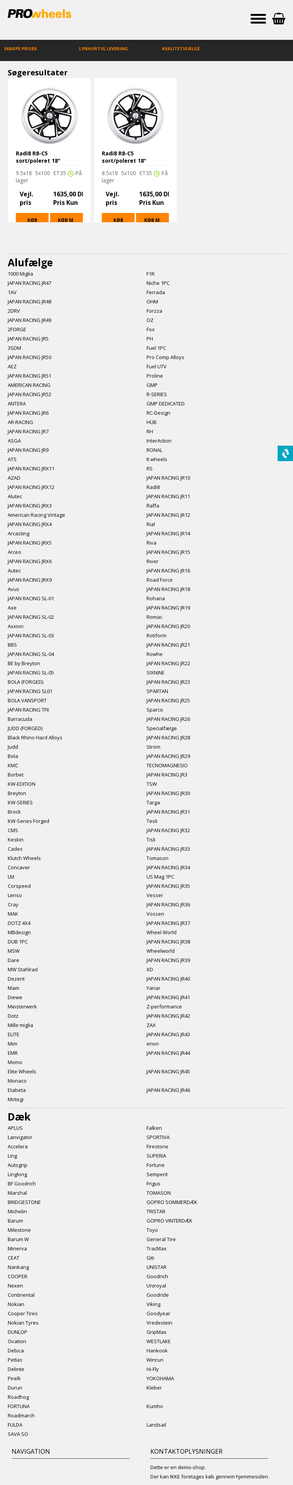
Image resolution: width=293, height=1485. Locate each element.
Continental (21, 1294)
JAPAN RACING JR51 (29, 375)
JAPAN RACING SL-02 (31, 616)
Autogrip (17, 1164)
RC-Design (158, 412)
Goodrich (157, 1276)
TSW (151, 783)
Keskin (16, 839)
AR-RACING (20, 422)
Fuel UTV (156, 366)
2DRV (14, 310)
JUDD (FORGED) (25, 728)
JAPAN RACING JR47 (29, 282)
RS (149, 468)
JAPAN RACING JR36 (168, 904)
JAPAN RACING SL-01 (31, 598)
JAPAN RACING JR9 (28, 449)
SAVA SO (18, 1434)
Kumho (154, 1406)
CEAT (13, 1257)
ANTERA (17, 403)
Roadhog (18, 1396)
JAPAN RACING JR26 (168, 718)
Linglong (17, 1174)
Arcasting (18, 533)
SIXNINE (155, 672)
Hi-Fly (152, 1369)
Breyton (17, 793)
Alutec (15, 496)
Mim (12, 1043)
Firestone (157, 1146)
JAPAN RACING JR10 (168, 477)
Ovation (17, 1341)
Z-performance (164, 1006)
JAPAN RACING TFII (28, 709)
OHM (152, 301)
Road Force (159, 579)
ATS (12, 459)
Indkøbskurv (277, 22)
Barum (15, 1220)
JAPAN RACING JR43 (168, 1034)
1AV (12, 292)
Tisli (150, 839)
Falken (154, 1127)
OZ (149, 320)
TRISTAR (155, 1211)
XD (149, 969)
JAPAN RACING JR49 (29, 320)
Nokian (16, 1304)
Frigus (153, 1183)
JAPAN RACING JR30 (168, 793)
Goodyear (158, 1313)
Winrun (154, 1359)
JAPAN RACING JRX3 (30, 505)
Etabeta (17, 1090)
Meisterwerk (22, 1006)
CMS (13, 830)
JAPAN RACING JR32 (168, 830)
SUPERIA (156, 1155)
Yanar (153, 987)
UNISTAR (156, 1267)
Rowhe (154, 654)
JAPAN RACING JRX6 (30, 561)
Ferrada (155, 292)
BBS (12, 644)
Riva (151, 542)
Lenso (15, 895)
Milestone (19, 1229)
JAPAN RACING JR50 (29, 357)
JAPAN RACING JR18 (168, 589)
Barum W (18, 1239)
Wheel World (161, 932)
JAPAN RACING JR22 (168, 663)
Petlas (15, 1359)
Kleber (154, 1387)
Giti (150, 1257)
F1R (150, 273)
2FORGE (17, 329)
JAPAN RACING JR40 (168, 978)
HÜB (151, 422)
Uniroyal (156, 1285)
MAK (13, 913)
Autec (14, 570)
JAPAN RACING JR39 (168, 960)
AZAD (14, 477)
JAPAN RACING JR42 (168, 1015)
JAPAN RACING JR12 (168, 514)
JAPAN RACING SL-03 (31, 635)
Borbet (16, 774)
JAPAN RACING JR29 (168, 756)
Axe (12, 607)
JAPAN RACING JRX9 (30, 579)
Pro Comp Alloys (165, 357)
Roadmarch (21, 1415)
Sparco (154, 709)
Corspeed (19, 885)
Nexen (15, 1285)
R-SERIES (156, 394)
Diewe (15, 997)
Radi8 (153, 487)
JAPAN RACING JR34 (168, 867)
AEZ (12, 366)
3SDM (14, 347)
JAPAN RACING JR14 (168, 533)
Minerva (17, 1248)
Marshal (17, 1192)
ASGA (14, 440)
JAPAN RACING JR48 (29, 301)
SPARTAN (157, 691)
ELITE (13, 1034)
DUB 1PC (18, 941)
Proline (154, 375)
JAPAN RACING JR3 (166, 774)
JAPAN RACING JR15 (168, 551)
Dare (13, 960)
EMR (13, 1052)
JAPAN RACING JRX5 (30, 542)
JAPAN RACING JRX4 (30, 524)
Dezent (16, 978)
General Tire (161, 1239)
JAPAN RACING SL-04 (31, 654)
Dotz (13, 1015)
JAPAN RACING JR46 (168, 1090)
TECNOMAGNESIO (167, 765)
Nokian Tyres (23, 1322)
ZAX (151, 1025)
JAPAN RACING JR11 (168, 496)
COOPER (17, 1276)
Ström (153, 746)
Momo (15, 1062)
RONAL (154, 449)
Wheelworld (160, 950)
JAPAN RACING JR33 (168, 848)
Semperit (157, 1174)
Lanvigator (20, 1137)
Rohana (155, 598)
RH (149, 431)
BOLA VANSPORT (27, 700)
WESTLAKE (158, 1341)
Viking (153, 1304)
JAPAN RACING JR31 (168, 811)
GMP (152, 384)
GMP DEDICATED (165, 403)
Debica (16, 1350)
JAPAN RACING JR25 (168, 700)
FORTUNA (19, 1406)
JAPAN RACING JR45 (168, 1071)
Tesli (151, 820)
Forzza (154, 310)
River (152, 561)
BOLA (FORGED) (25, 681)
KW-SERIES (20, 802)
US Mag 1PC (160, 876)
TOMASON (158, 1192)
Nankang (18, 1267)
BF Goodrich (22, 1183)
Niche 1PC (158, 282)
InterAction (159, 440)
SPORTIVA (158, 1137)
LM (11, 876)
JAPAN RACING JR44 (168, 1052)
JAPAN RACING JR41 (168, 997)
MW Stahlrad (23, 969)
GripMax (156, 1331)
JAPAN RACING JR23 (168, 681)
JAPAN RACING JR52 (29, 394)
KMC (13, 765)
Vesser (154, 895)
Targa (153, 802)
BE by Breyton (24, 663)
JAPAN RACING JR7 (28, 431)
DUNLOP (17, 1331)
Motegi (16, 1099)
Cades (15, 848)
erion (152, 1043)
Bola (13, 756)
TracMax (156, 1248)
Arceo (14, 551)
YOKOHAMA (160, 1378)
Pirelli (14, 1378)
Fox (150, 329)
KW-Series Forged (28, 820)
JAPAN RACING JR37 (168, 923)
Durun (15, 1387)
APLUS (15, 1127)
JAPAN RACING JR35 (168, 885)
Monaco (17, 1080)
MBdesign (19, 932)
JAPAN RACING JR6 (28, 412)
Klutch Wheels (24, 858)
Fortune (155, 1164)
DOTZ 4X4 (19, 923)
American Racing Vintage (36, 514)
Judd (13, 746)
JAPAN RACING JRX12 (31, 487)
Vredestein (159, 1322)
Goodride (157, 1294)
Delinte (16, 1369)
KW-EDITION (21, 783)
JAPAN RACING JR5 (28, 338)
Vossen (155, 913)
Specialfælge (161, 728)
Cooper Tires (23, 1313)
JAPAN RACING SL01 (30, 691)
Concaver (19, 867)
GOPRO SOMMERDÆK (171, 1202)
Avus (13, 589)
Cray (13, 904)
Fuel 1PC (156, 347)
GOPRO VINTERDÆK (169, 1220)
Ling (12, 1155)
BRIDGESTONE (24, 1202)
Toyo (152, 1229)
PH (149, 338)
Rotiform (156, 635)
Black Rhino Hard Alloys (35, 737)
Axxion (16, 626)
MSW (14, 950)
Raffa (152, 505)
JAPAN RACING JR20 (168, 626)
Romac (154, 616)
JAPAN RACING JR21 (168, 644)
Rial (150, 524)
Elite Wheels (22, 1071)
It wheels (156, 459)
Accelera (18, 1146)
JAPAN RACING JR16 (168, 570)
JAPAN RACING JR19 (168, 607)
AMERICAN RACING (29, 384)
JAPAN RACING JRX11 (31, 468)
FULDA (15, 1424)
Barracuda (20, 718)
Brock (14, 811)
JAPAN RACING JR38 (168, 941)
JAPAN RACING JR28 (168, 737)
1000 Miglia (20, 273)
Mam (13, 987)
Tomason (157, 858)
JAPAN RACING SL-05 (31, 672)
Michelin (17, 1211)
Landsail (156, 1424)
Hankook (157, 1350)
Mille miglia (20, 1025)
